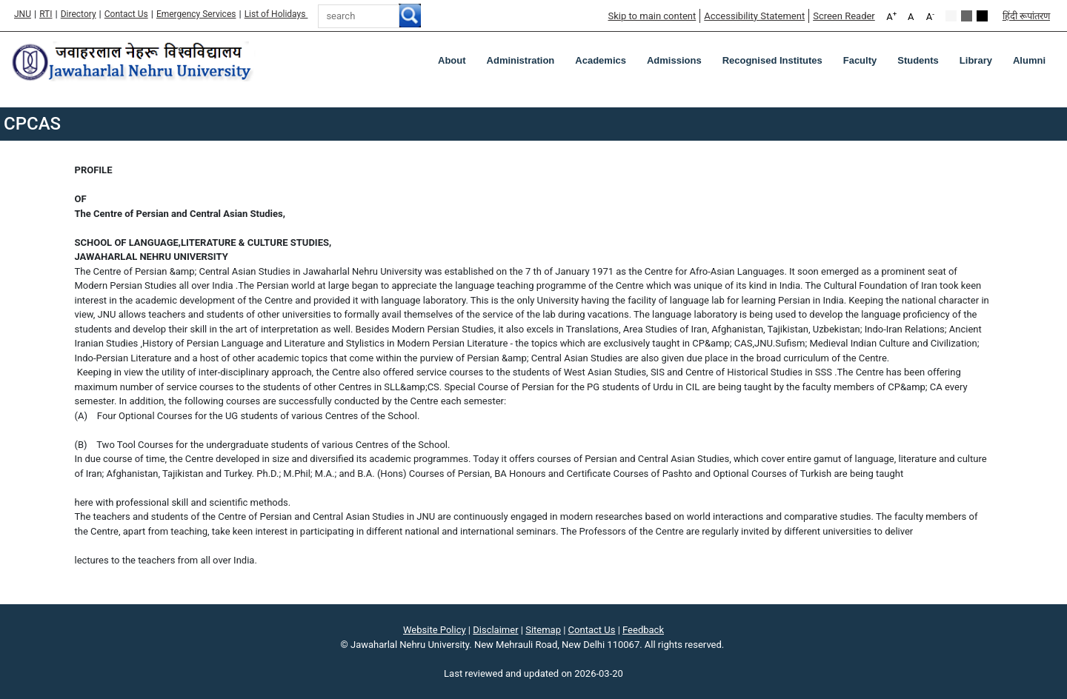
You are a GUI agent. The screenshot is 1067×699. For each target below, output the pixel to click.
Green (966, 15)
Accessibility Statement (754, 15)
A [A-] (930, 16)
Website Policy (434, 629)
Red (982, 15)
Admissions (674, 60)
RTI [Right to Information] (45, 14)
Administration (521, 60)
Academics (600, 60)
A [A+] (891, 16)
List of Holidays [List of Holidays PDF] (276, 14)
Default (951, 15)
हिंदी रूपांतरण (1026, 15)
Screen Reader (844, 15)
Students (918, 60)
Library (976, 60)
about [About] (452, 60)
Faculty (860, 60)
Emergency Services (196, 14)
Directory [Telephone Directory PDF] (78, 14)
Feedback (643, 629)
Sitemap (543, 629)
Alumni (1029, 60)
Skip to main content (652, 15)
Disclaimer (495, 629)
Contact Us (126, 14)
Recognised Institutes (772, 60)
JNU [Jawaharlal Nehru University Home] (22, 14)
